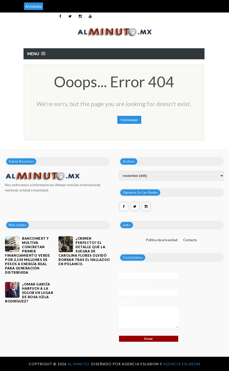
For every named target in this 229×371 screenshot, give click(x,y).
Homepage (129, 120)
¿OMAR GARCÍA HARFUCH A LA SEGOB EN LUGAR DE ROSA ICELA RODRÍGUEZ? (29, 292)
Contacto (190, 240)
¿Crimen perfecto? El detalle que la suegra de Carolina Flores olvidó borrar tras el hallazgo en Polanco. (84, 251)
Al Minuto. (79, 364)
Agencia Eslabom (181, 364)
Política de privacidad (162, 240)
